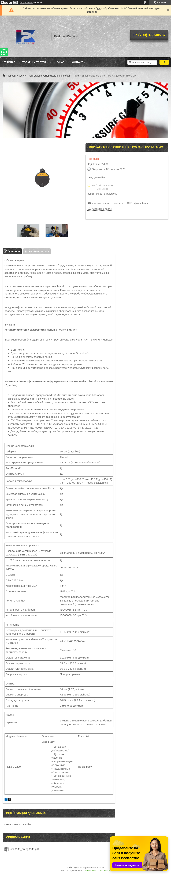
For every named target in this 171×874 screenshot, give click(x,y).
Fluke (77, 75)
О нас (61, 62)
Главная (9, 62)
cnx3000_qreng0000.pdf (24, 848)
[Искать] (164, 62)
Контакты (78, 62)
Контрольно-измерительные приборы (50, 75)
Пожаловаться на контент (97, 870)
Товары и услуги (34, 62)
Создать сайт (26, 2)
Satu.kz (100, 867)
